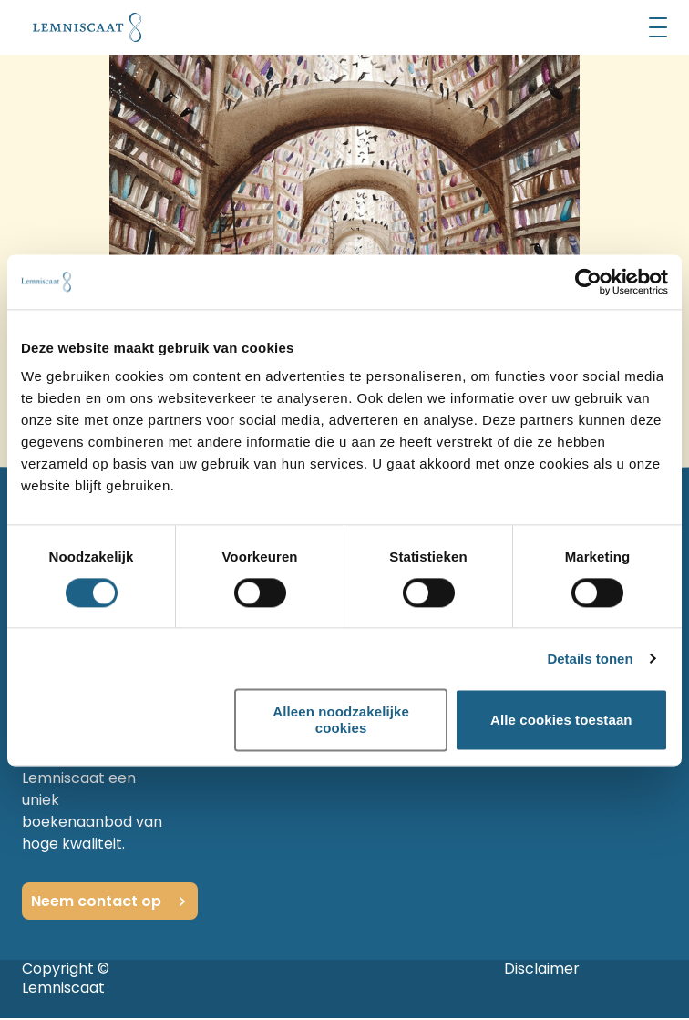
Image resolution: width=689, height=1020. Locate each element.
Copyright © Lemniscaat (65, 978)
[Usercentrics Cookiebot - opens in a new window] (588, 281)
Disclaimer (542, 968)
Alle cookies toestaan (561, 719)
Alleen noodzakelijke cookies (341, 720)
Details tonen (589, 658)
